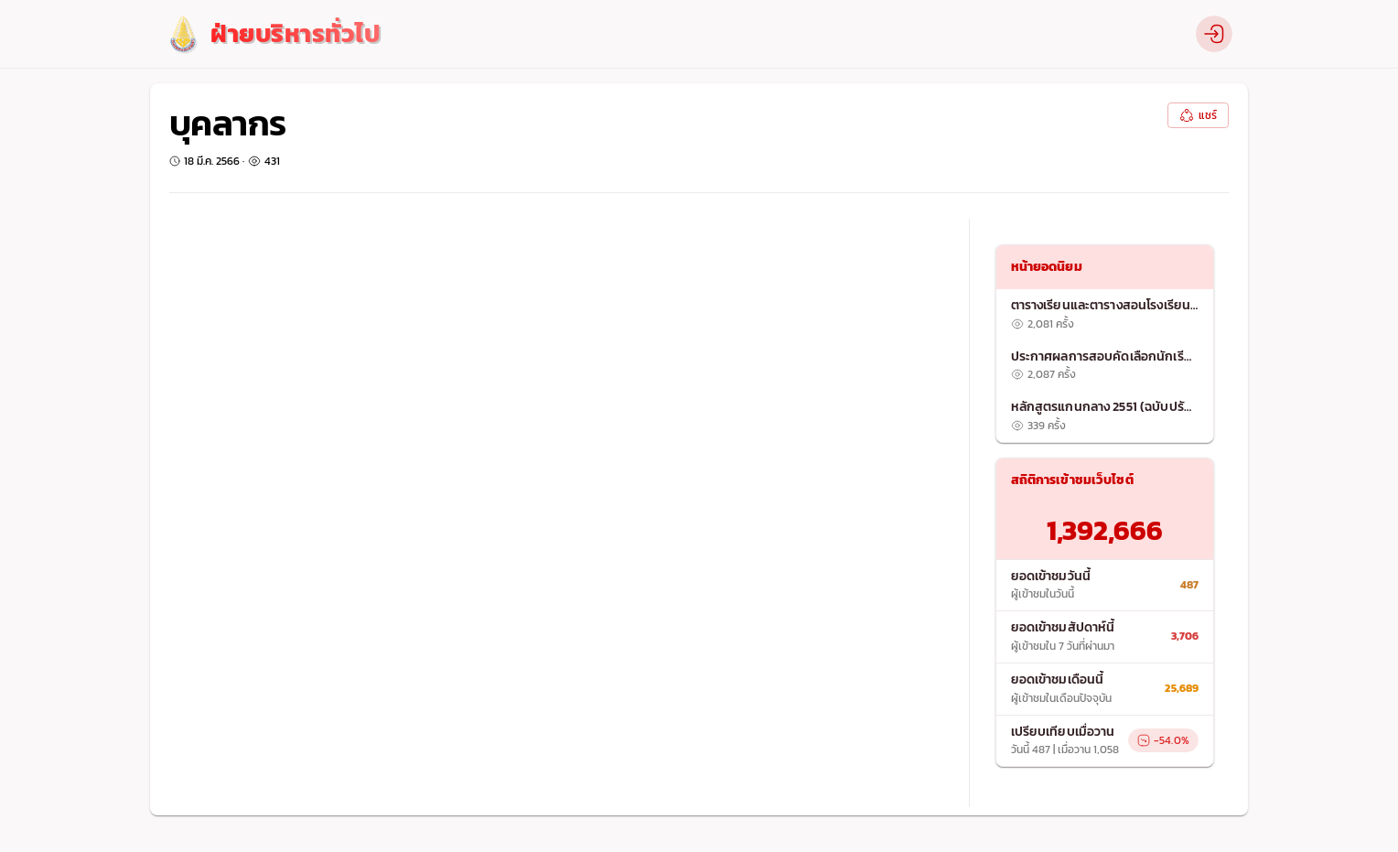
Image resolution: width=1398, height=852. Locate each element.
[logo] (272, 34)
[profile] (1214, 34)
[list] (1105, 365)
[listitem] (1105, 314)
